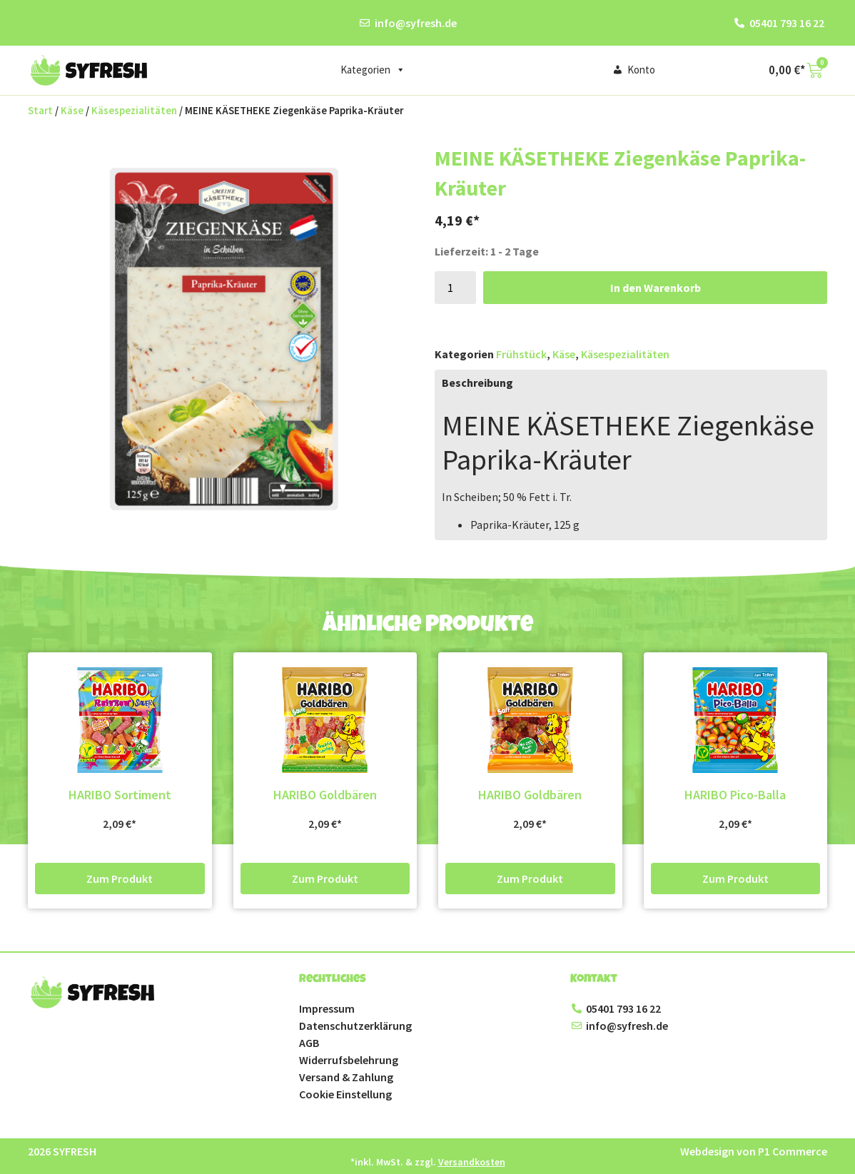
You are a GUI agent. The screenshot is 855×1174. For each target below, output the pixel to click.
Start (40, 110)
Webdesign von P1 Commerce (753, 1151)
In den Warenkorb (655, 287)
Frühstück (521, 354)
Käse (72, 110)
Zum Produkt (119, 878)
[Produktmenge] (455, 287)
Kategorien (372, 70)
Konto (641, 69)
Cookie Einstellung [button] (345, 1094)
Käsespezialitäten (134, 110)
